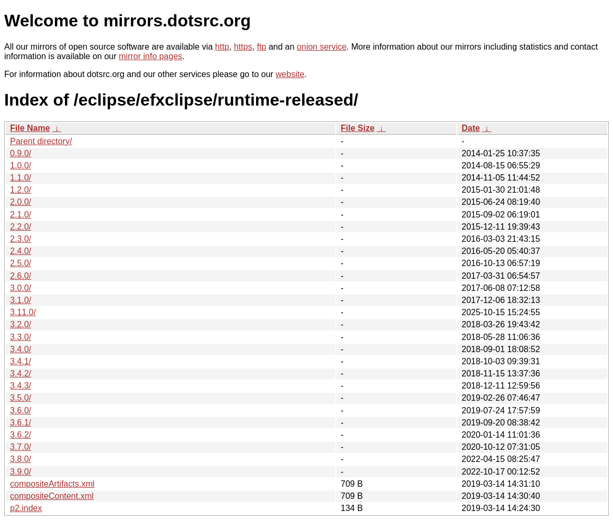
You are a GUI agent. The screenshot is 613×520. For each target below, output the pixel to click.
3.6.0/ (20, 410)
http (222, 46)
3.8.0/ (20, 459)
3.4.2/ (20, 373)
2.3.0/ (20, 238)
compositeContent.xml (51, 495)
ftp (261, 46)
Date (470, 128)
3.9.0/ (20, 471)
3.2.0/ (20, 324)
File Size (357, 128)
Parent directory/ (41, 141)
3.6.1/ (20, 422)
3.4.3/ (20, 385)
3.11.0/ (23, 312)
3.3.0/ (20, 337)
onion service (321, 46)
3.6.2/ (20, 434)
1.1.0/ (20, 177)
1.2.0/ (20, 189)
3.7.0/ (20, 446)
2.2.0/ (20, 226)
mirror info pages (150, 56)
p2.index (26, 508)
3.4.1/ (20, 361)
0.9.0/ (20, 153)
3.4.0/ (20, 349)
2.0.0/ (20, 201)
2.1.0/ (20, 214)
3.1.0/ (20, 300)
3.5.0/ (20, 397)
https (243, 46)
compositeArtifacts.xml (52, 483)
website (290, 74)
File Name (30, 128)
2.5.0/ (20, 263)
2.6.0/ (20, 275)
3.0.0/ (20, 287)
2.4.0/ (20, 251)
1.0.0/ (20, 165)
